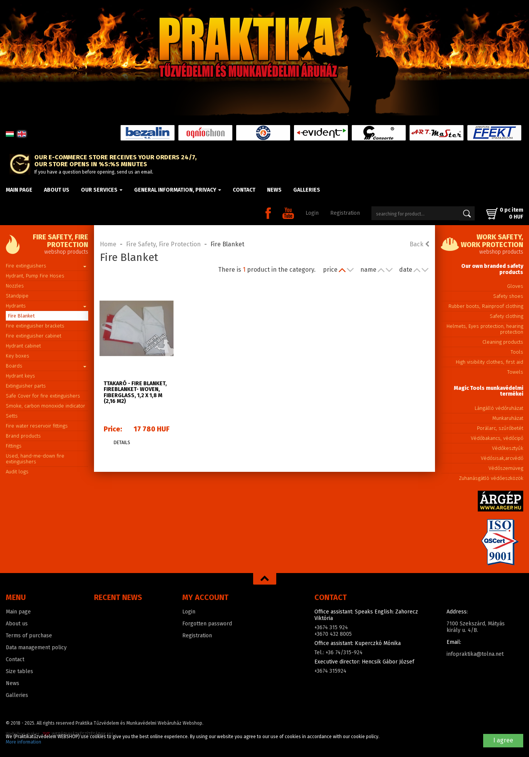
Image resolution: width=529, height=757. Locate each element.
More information (23, 742)
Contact (244, 190)
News (274, 190)
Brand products (23, 436)
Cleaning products (502, 342)
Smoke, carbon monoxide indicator (45, 406)
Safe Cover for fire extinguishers (43, 396)
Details (122, 442)
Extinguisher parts (26, 386)
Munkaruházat (507, 418)
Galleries (306, 190)
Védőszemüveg (506, 468)
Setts (12, 416)
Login (312, 213)
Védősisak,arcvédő (502, 458)
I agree (503, 740)
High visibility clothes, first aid (489, 362)
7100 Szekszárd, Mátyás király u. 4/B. (476, 626)
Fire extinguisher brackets (35, 326)
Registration (345, 213)
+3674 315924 (330, 671)
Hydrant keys (20, 376)
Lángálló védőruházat (499, 408)
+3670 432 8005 (333, 634)
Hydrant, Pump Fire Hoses (35, 276)
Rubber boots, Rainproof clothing (485, 306)
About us (56, 190)
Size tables (19, 671)
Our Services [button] (102, 190)
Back (419, 244)
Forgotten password (207, 623)
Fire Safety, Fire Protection (163, 244)
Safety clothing (506, 316)
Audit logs (17, 472)
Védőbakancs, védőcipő (497, 438)
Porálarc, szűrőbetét (500, 428)
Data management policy (36, 647)
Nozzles (15, 286)
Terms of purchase (29, 635)
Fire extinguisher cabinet (33, 336)
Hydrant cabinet (23, 346)
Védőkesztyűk (507, 448)
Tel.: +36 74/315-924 (338, 652)
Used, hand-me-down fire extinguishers (35, 459)
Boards (46, 366)
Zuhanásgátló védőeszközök (491, 478)
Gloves (515, 286)
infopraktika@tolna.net (475, 654)
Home (108, 244)
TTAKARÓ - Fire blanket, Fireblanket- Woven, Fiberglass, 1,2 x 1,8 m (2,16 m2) (135, 392)
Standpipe (17, 296)
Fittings (14, 446)
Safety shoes (508, 296)
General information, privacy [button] (177, 190)
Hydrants (46, 306)
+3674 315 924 (331, 627)
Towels (515, 372)
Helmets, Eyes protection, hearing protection (485, 329)
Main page (19, 190)
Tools (517, 352)
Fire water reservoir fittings (37, 426)
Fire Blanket (21, 316)
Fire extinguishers (46, 266)
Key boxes (17, 356)
